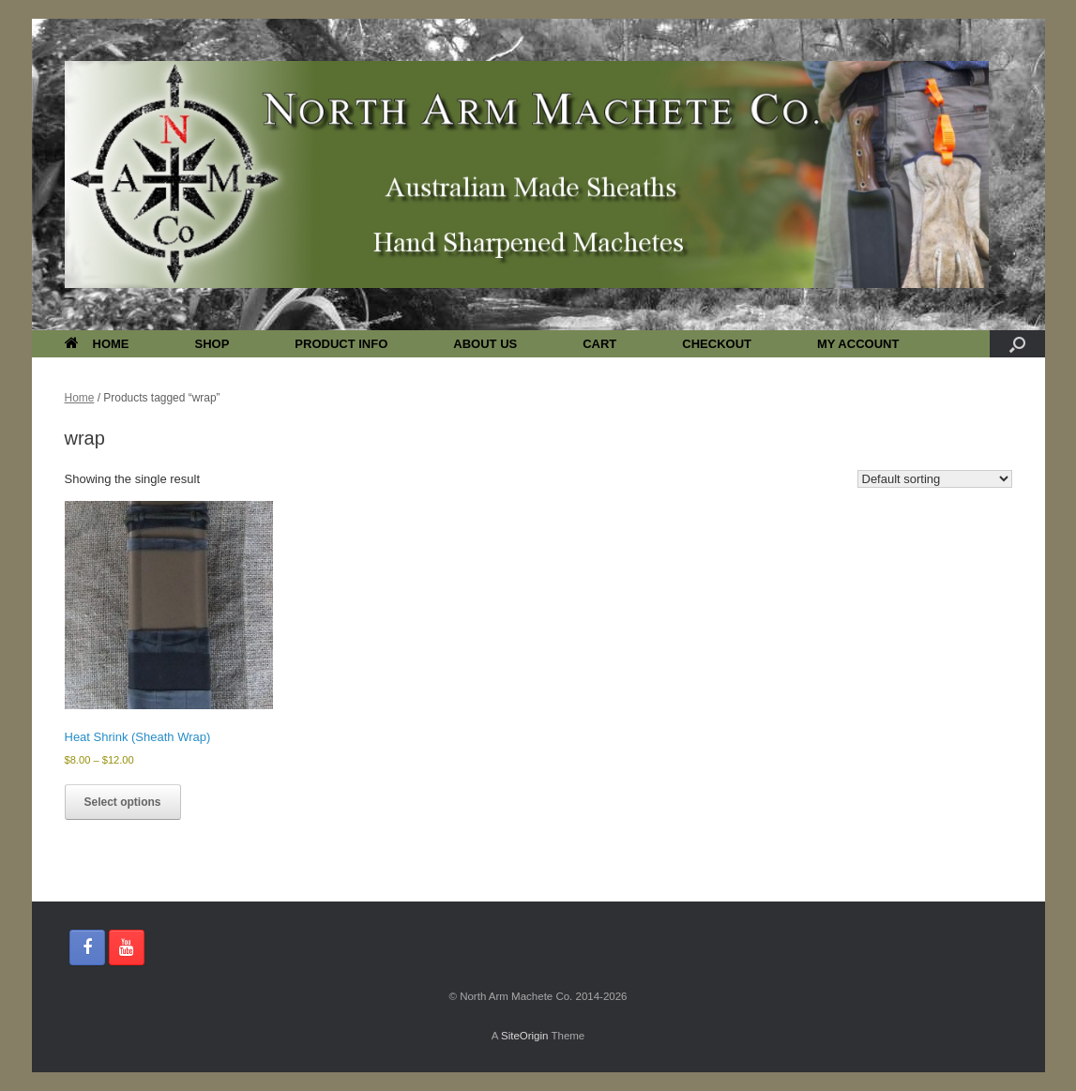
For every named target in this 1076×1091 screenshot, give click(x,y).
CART (599, 344)
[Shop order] (934, 479)
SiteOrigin (525, 1035)
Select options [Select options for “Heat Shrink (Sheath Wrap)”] (122, 802)
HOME (97, 344)
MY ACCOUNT (858, 344)
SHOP (212, 344)
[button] (1017, 343)
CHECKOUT (716, 344)
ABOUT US (485, 344)
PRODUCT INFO (341, 344)
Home (80, 397)
